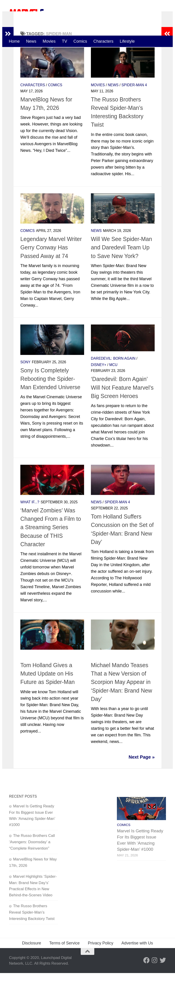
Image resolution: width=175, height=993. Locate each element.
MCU (113, 384)
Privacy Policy (100, 963)
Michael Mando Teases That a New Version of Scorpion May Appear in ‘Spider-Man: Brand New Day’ (121, 702)
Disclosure (31, 963)
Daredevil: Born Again (113, 378)
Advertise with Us (137, 963)
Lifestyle (127, 41)
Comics (80, 41)
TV (64, 41)
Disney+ (98, 384)
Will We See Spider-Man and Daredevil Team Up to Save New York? (121, 267)
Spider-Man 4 (134, 105)
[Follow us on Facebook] (146, 980)
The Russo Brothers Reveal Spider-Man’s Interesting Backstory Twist (31, 932)
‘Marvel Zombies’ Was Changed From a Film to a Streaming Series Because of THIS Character (50, 547)
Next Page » (142, 776)
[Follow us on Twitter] (163, 980)
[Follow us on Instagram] (154, 980)
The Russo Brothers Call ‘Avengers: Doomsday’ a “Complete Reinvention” (32, 861)
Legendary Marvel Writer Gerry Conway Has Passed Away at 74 (51, 267)
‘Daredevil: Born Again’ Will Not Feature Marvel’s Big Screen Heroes (122, 407)
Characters (103, 41)
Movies (49, 41)
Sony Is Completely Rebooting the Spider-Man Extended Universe (50, 398)
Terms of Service (64, 963)
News (31, 41)
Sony (25, 382)
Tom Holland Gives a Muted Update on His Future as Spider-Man (47, 693)
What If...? (29, 522)
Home (14, 41)
